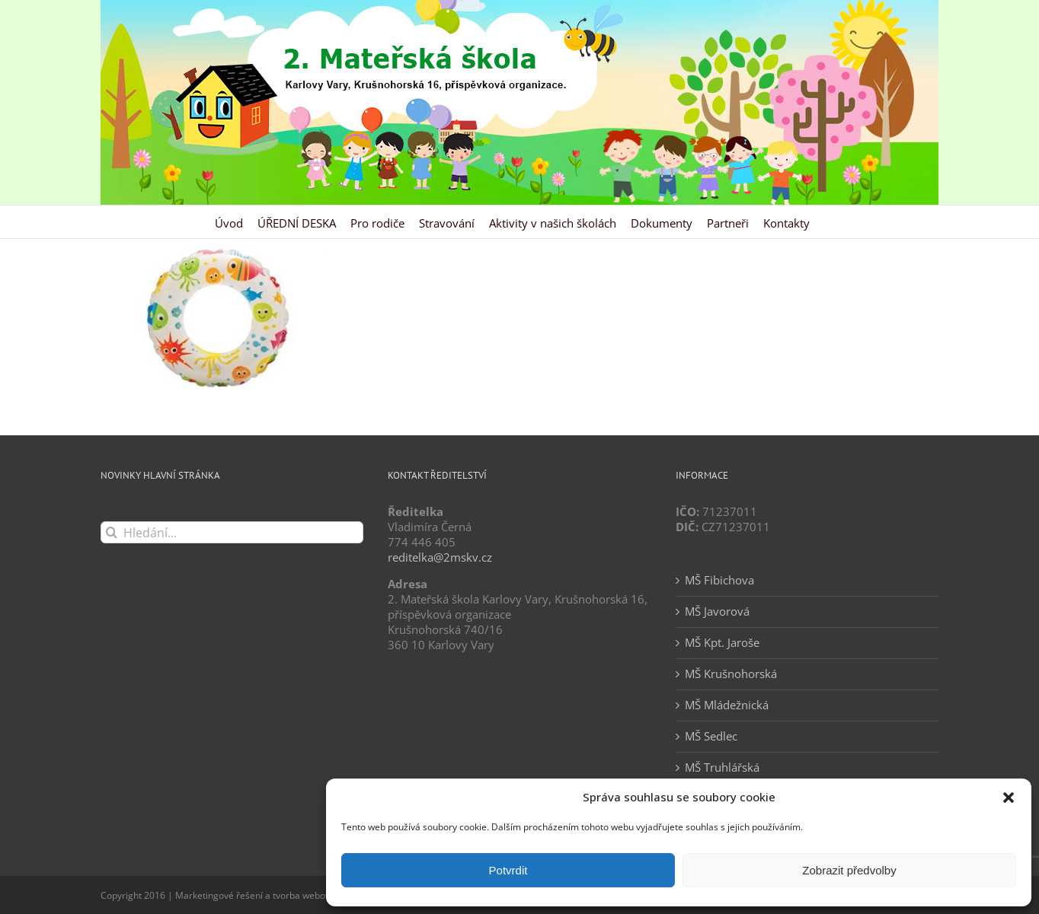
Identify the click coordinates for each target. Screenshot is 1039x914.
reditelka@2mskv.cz (440, 557)
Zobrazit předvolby (849, 870)
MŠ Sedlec (711, 736)
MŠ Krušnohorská (731, 674)
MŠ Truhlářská (722, 767)
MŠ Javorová (717, 611)
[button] (1008, 797)
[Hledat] (112, 532)
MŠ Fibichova (719, 580)
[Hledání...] (232, 532)
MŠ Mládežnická (727, 705)
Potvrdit (508, 870)
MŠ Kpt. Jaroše (722, 642)
